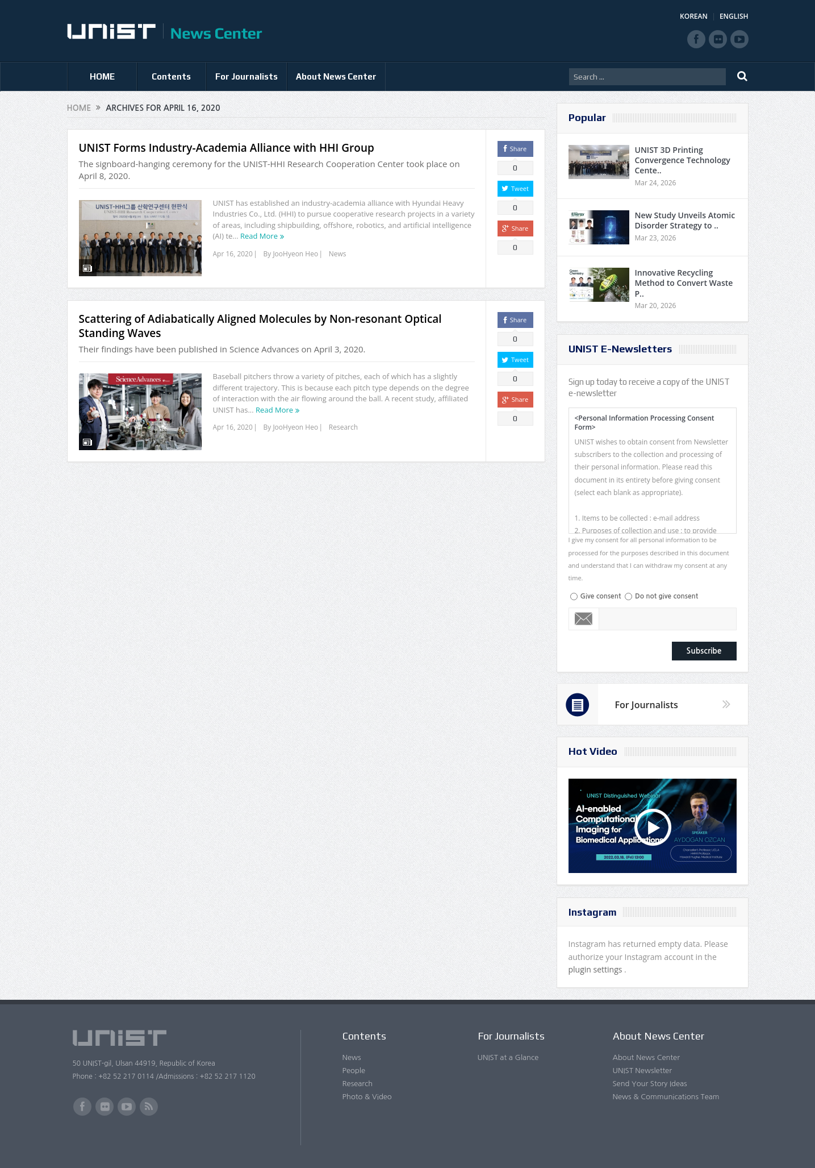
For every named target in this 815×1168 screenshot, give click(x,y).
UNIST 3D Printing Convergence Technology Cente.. (682, 160)
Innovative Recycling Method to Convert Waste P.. (684, 282)
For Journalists (246, 76)
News (337, 254)
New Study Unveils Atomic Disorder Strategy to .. (685, 220)
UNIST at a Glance (508, 1057)
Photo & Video (367, 1096)
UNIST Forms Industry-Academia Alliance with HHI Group (226, 147)
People (354, 1070)
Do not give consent (666, 596)
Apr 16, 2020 (233, 254)
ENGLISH (734, 16)
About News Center (336, 76)
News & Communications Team (666, 1096)
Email (584, 619)
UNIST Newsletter (642, 1070)
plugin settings (597, 969)
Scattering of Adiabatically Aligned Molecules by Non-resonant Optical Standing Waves (260, 319)
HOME (102, 76)
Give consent (600, 596)
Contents (171, 76)
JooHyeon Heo (295, 254)
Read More (259, 236)
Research (343, 420)
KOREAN (694, 16)
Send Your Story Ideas (650, 1083)
